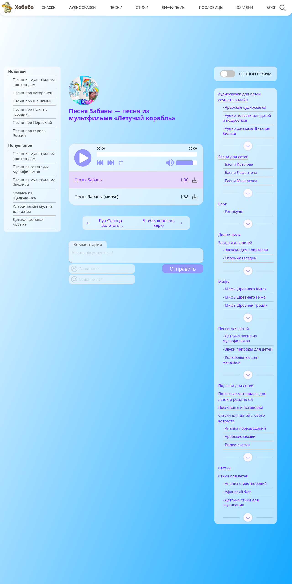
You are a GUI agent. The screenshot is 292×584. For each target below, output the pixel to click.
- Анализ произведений (248, 444)
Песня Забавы (89, 180)
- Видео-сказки (240, 461)
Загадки (243, 8)
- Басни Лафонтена (244, 173)
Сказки (49, 8)
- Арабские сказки (243, 452)
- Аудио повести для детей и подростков (245, 119)
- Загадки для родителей (239, 254)
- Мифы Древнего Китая (249, 295)
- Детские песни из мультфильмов (244, 350)
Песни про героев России (29, 133)
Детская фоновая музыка (28, 222)
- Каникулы (237, 212)
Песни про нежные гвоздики (30, 112)
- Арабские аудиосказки (249, 108)
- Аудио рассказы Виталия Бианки (242, 132)
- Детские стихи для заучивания (245, 524)
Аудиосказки (82, 8)
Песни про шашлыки (32, 101)
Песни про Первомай (32, 122)
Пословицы (210, 8)
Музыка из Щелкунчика (24, 196)
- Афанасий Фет (241, 513)
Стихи (141, 8)
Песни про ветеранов (32, 92)
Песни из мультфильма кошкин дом (34, 82)
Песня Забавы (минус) (96, 197)
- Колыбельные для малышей (245, 376)
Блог (270, 8)
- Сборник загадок (244, 264)
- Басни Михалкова (244, 182)
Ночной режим (255, 73)
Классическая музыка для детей (33, 209)
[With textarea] (136, 256)
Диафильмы (173, 8)
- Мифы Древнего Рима (248, 303)
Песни (115, 8)
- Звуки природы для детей (246, 363)
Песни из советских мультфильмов (31, 169)
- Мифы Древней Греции (242, 314)
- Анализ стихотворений (241, 502)
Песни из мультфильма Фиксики (34, 182)
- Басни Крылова (242, 165)
